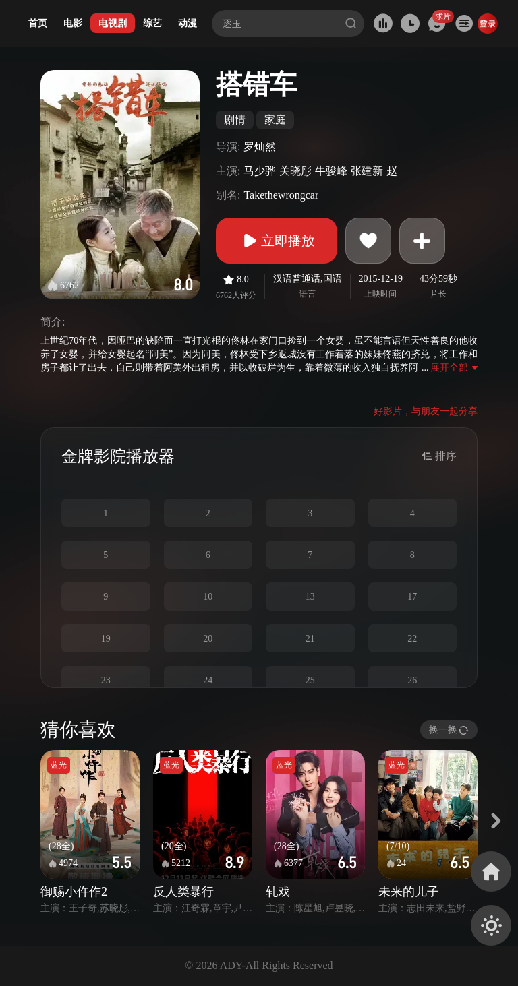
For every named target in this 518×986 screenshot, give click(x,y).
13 (310, 597)
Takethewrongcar (280, 195)
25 (310, 680)
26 (412, 680)
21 (310, 639)
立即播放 (276, 240)
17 (412, 597)
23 (106, 680)
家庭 (275, 119)
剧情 (235, 119)
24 (207, 680)
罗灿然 (259, 146)
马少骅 (259, 171)
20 (207, 639)
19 (106, 639)
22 (412, 639)
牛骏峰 (331, 171)
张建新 (367, 171)
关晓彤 (295, 171)
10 (207, 597)
